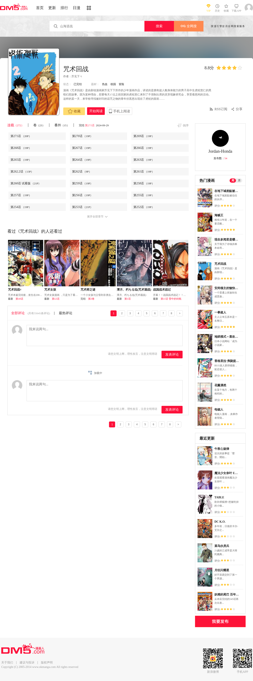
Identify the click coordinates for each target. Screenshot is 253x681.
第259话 (82, 183)
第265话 (21, 159)
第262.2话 (22, 171)
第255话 (143, 195)
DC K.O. (220, 521)
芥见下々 (76, 76)
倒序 (186, 125)
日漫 (76, 8)
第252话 (143, 207)
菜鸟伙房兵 (221, 546)
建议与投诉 (27, 662)
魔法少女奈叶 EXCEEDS (230, 473)
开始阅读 (96, 111)
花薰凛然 (220, 385)
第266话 (143, 148)
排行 (64, 8)
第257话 (21, 195)
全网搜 (189, 26)
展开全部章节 (95, 216)
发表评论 (172, 354)
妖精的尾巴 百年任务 (228, 594)
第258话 (143, 183)
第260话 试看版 (26, 183)
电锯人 (218, 409)
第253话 (82, 207)
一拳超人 (220, 312)
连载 (15, 125)
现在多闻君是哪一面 (227, 239)
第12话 (55, 298)
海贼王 (218, 215)
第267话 (82, 148)
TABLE (219, 497)
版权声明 (47, 662)
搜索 (159, 26)
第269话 (143, 136)
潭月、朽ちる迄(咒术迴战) (134, 289)
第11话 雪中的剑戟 (171, 298)
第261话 (143, 171)
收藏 (74, 111)
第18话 (19, 298)
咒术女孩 (50, 289)
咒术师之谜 (88, 289)
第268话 (21, 148)
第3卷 (91, 298)
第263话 (143, 159)
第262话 (82, 171)
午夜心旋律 (221, 448)
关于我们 (7, 662)
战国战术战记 (162, 289)
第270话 (82, 136)
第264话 (82, 159)
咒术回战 (220, 263)
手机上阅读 (121, 111)
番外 (61, 125)
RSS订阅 (221, 109)
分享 (239, 109)
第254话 (21, 207)
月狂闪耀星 (221, 570)
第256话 (82, 195)
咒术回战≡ (15, 289)
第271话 (90, 125)
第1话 (127, 298)
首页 (40, 8)
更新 (52, 8)
